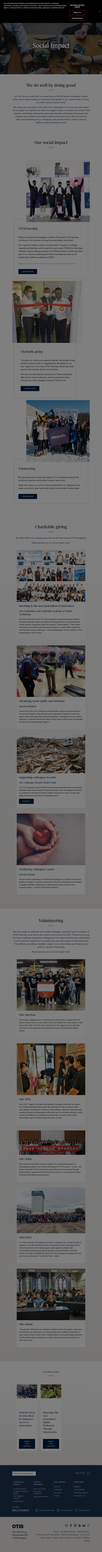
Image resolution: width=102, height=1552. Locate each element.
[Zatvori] (99, 11)
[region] (51, 11)
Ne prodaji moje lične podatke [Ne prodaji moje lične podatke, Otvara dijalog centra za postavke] (77, 6)
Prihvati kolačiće (77, 18)
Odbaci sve (77, 12)
